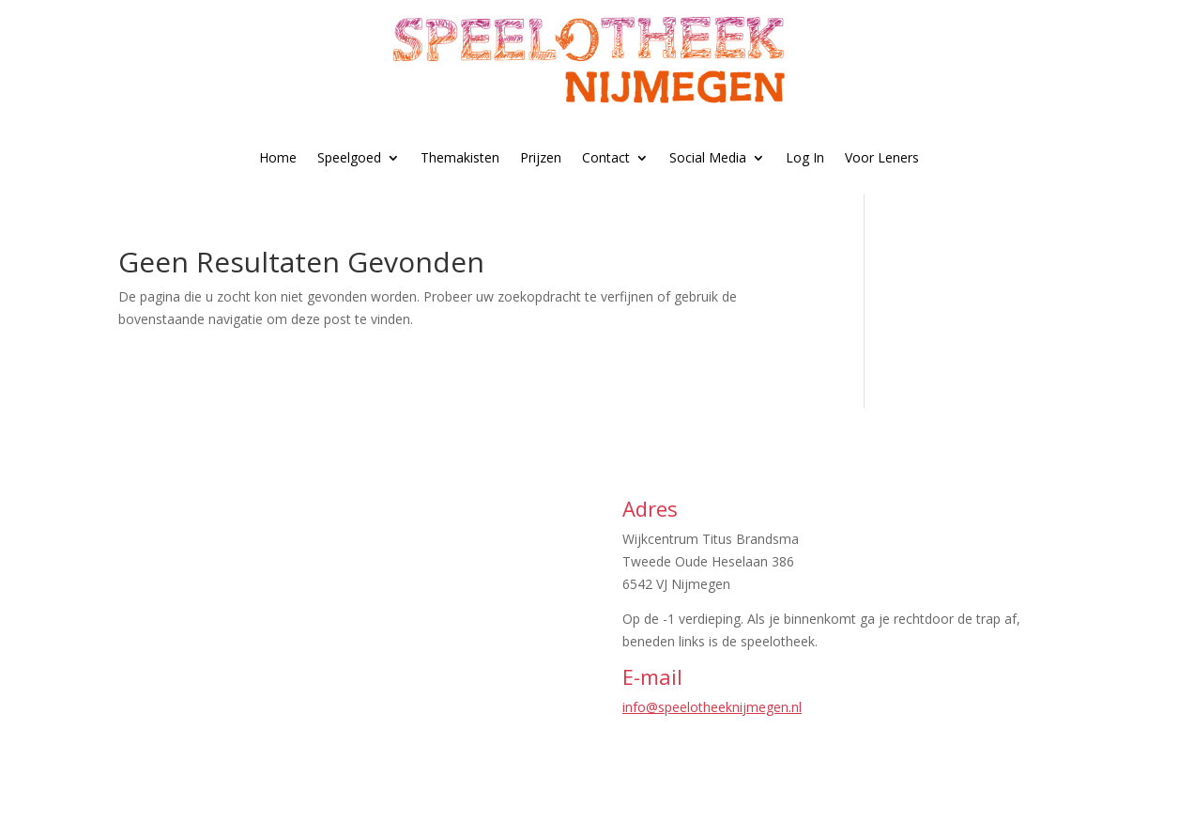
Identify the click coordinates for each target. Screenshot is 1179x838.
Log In (805, 157)
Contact (606, 157)
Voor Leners (882, 157)
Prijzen (540, 157)
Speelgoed (349, 157)
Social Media (707, 157)
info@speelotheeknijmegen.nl (712, 707)
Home (278, 157)
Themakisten (460, 157)
